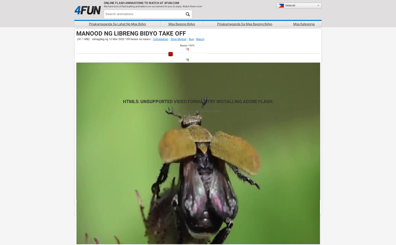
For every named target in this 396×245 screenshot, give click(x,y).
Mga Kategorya (304, 24)
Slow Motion (178, 39)
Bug (191, 39)
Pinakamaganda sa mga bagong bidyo (244, 24)
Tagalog (286, 6)
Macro (200, 39)
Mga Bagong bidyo (181, 24)
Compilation (160, 39)
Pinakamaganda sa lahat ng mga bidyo (117, 24)
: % (187, 45)
